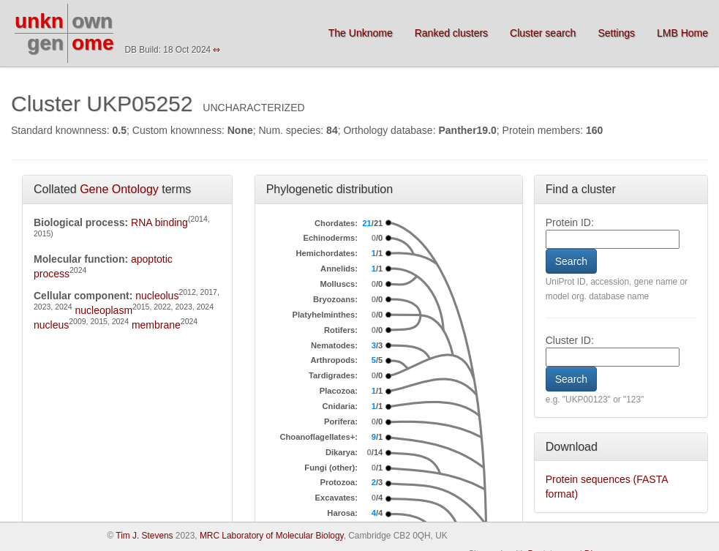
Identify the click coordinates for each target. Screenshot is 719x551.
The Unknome (360, 33)
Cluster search (543, 33)
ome (93, 42)
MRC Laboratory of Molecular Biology (272, 536)
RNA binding (159, 222)
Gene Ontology (119, 189)
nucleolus (156, 295)
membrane (156, 325)
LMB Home (682, 33)
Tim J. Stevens (144, 536)
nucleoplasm (103, 310)
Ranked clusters (451, 33)
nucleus (51, 325)
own (92, 21)
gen (45, 42)
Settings (616, 33)
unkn (39, 21)
